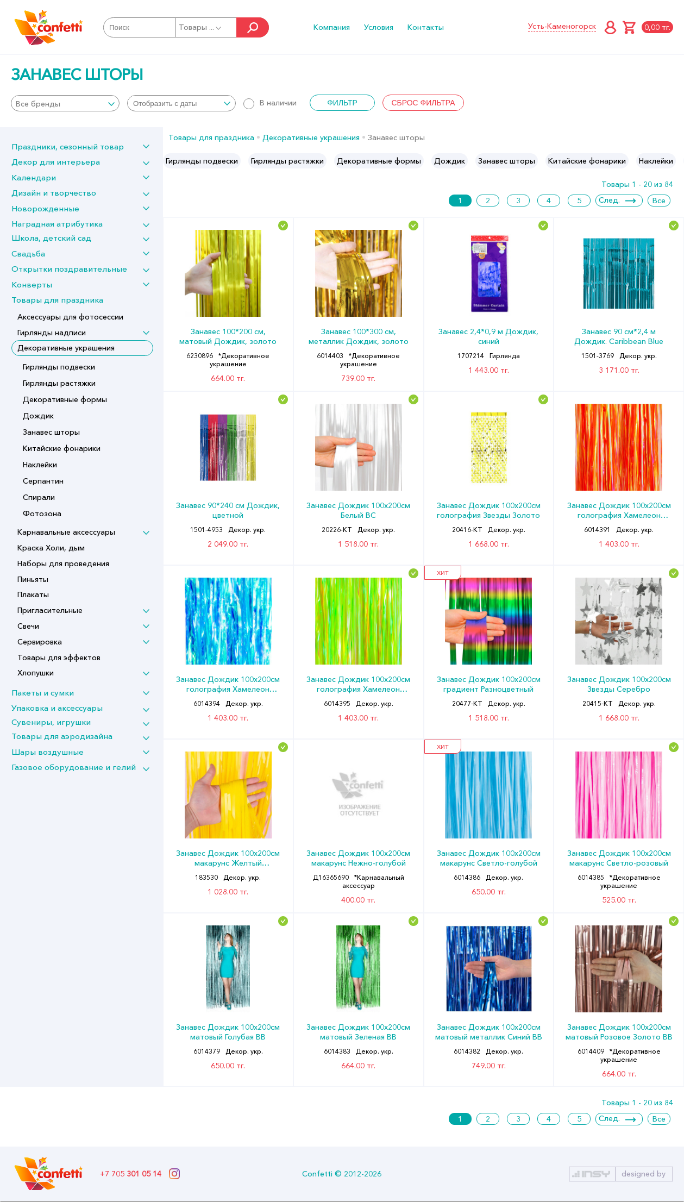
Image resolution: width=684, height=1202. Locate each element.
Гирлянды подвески (59, 367)
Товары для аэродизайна (61, 736)
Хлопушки (35, 673)
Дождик (38, 416)
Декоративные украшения (66, 348)
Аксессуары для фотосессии (70, 317)
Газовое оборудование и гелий (73, 767)
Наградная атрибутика (57, 223)
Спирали (39, 497)
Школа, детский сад (51, 238)
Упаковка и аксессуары (57, 708)
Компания (331, 27)
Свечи (28, 626)
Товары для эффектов (59, 657)
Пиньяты (32, 579)
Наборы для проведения (63, 563)
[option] (202, 160)
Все (659, 200)
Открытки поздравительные (69, 269)
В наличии (270, 103)
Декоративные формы (65, 399)
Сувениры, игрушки (51, 722)
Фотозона (42, 513)
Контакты (425, 27)
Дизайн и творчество (53, 192)
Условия (378, 27)
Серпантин (43, 481)
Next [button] (675, 160)
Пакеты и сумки (42, 692)
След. (609, 200)
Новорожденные (45, 208)
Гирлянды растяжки (59, 383)
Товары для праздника (57, 300)
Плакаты (33, 594)
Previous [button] (172, 160)
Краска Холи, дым (51, 548)
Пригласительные (50, 610)
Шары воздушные (47, 752)
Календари (33, 177)
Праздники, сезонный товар (67, 146)
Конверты (31, 284)
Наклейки (40, 464)
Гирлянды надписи (51, 332)
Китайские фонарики (62, 448)
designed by (644, 1174)
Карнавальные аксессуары (66, 532)
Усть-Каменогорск (562, 26)
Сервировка (39, 642)
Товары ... (201, 27)
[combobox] (65, 103)
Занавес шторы (51, 432)
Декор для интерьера (55, 161)
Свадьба (28, 253)
